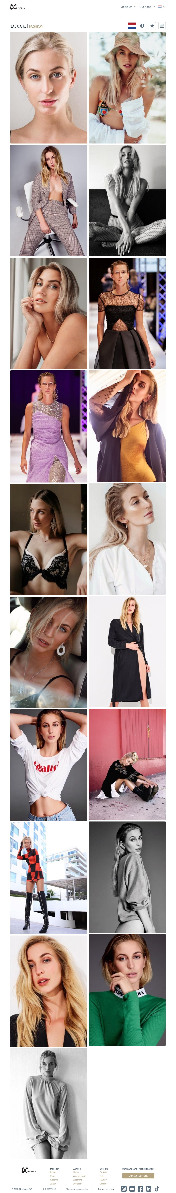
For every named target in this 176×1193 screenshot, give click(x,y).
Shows (76, 1172)
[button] (142, 25)
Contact (103, 1183)
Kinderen (54, 1179)
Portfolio (103, 1172)
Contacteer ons (138, 1175)
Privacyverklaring (106, 1189)
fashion (36, 26)
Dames (53, 1172)
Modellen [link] (126, 7)
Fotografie (77, 1179)
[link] (161, 6)
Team (102, 1176)
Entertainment (79, 1176)
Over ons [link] (145, 7)
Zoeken (53, 1183)
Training (103, 1179)
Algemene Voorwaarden (77, 1189)
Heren (52, 1176)
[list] (128, 6)
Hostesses (77, 1183)
